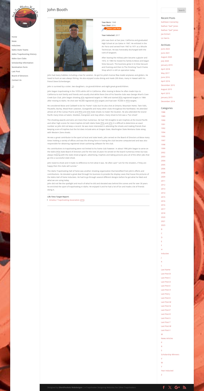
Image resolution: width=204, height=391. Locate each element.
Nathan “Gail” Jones (169, 26)
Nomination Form (19, 67)
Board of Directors (20, 76)
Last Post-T (165, 322)
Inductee (165, 253)
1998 (163, 144)
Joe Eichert (165, 34)
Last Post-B (166, 273)
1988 (163, 112)
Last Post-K (166, 298)
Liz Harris (165, 38)
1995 (163, 136)
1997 (163, 140)
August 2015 (166, 89)
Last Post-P (165, 310)
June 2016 (165, 77)
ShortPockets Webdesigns (70, 387)
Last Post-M (166, 302)
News (14, 41)
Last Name (165, 269)
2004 (163, 160)
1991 (163, 124)
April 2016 (165, 81)
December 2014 (168, 101)
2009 (163, 176)
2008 (163, 172)
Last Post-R (166, 314)
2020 (163, 217)
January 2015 (166, 97)
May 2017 (165, 73)
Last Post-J (165, 294)
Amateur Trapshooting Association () (66, 200)
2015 (163, 197)
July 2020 (165, 61)
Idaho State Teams (20, 50)
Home (14, 37)
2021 (163, 221)
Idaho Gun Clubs (19, 59)
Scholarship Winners (170, 354)
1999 (163, 148)
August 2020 (166, 57)
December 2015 (168, 85)
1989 (163, 116)
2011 (163, 181)
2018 (163, 213)
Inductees (16, 46)
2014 (163, 193)
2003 (163, 156)
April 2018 (165, 69)
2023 (163, 225)
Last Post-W (166, 326)
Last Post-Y (165, 330)
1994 (163, 132)
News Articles (167, 338)
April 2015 (165, 93)
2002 (163, 152)
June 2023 (165, 49)
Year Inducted (167, 370)
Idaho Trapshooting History (24, 54)
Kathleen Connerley (169, 22)
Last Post (16, 72)
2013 (163, 189)
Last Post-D (166, 282)
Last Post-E (165, 285)
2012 (163, 184)
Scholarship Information (22, 63)
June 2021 (165, 53)
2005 (163, 164)
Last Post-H (166, 290)
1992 (163, 128)
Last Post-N (166, 306)
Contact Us (16, 80)
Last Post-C (166, 277)
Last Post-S (165, 318)
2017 (163, 209)
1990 (163, 120)
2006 (163, 168)
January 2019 (166, 65)
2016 (163, 201)
